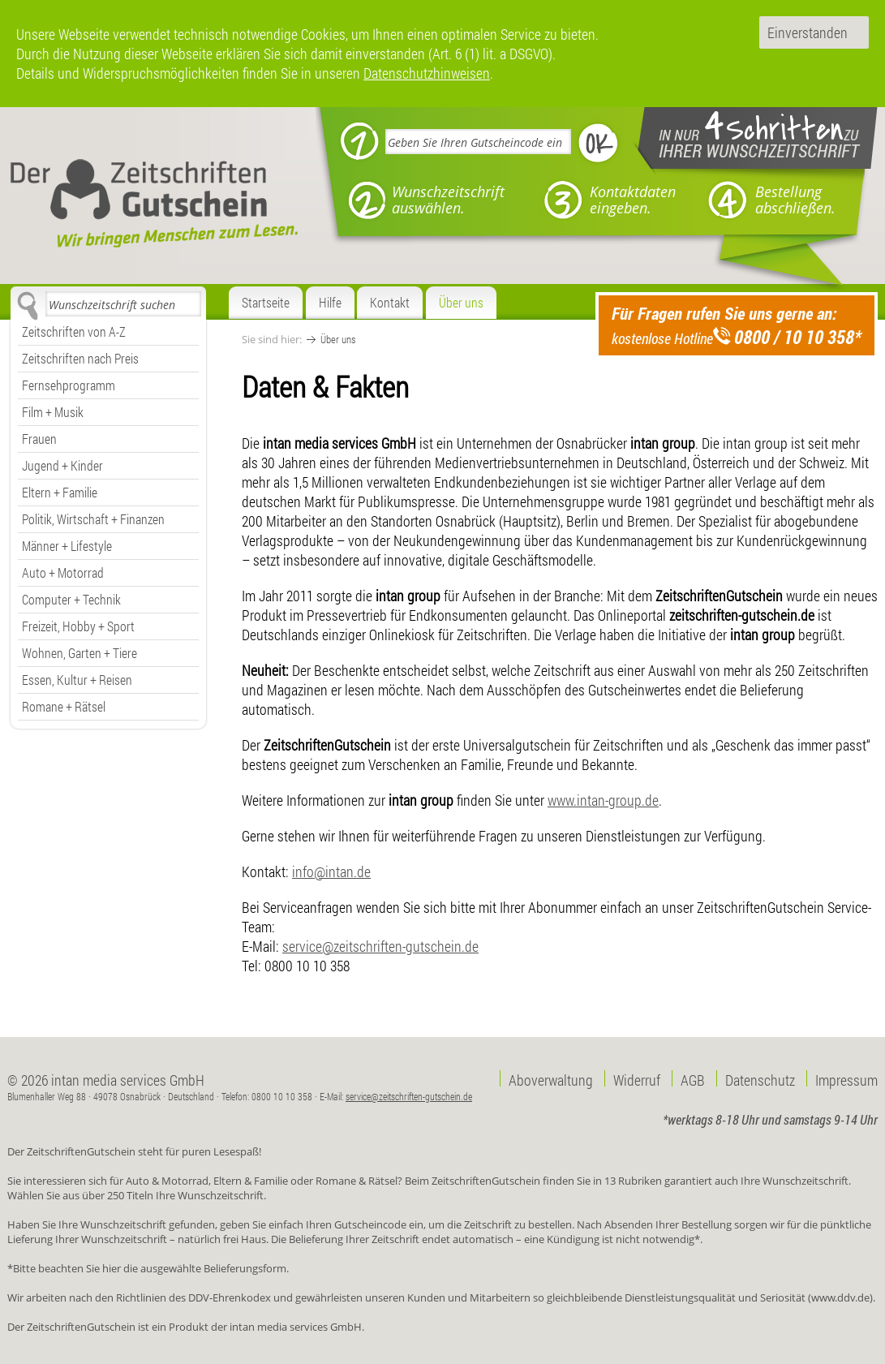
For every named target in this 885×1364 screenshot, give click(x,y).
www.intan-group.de (603, 800)
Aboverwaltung (551, 1078)
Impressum (846, 1078)
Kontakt (390, 302)
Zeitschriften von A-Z (74, 331)
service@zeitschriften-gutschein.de (380, 946)
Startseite (266, 302)
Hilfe (330, 302)
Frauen (39, 438)
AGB (693, 1078)
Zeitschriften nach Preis (80, 358)
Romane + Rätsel (63, 706)
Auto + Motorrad (63, 572)
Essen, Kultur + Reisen (77, 679)
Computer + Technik (71, 599)
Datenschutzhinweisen (426, 73)
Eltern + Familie (59, 492)
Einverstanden (807, 32)
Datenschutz (760, 1078)
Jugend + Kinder (62, 465)
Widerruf (636, 1078)
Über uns (461, 302)
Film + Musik (53, 411)
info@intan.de (331, 871)
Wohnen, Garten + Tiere (79, 652)
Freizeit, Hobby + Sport (78, 626)
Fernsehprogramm (68, 385)
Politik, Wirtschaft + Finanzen (93, 518)
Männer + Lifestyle (67, 545)
